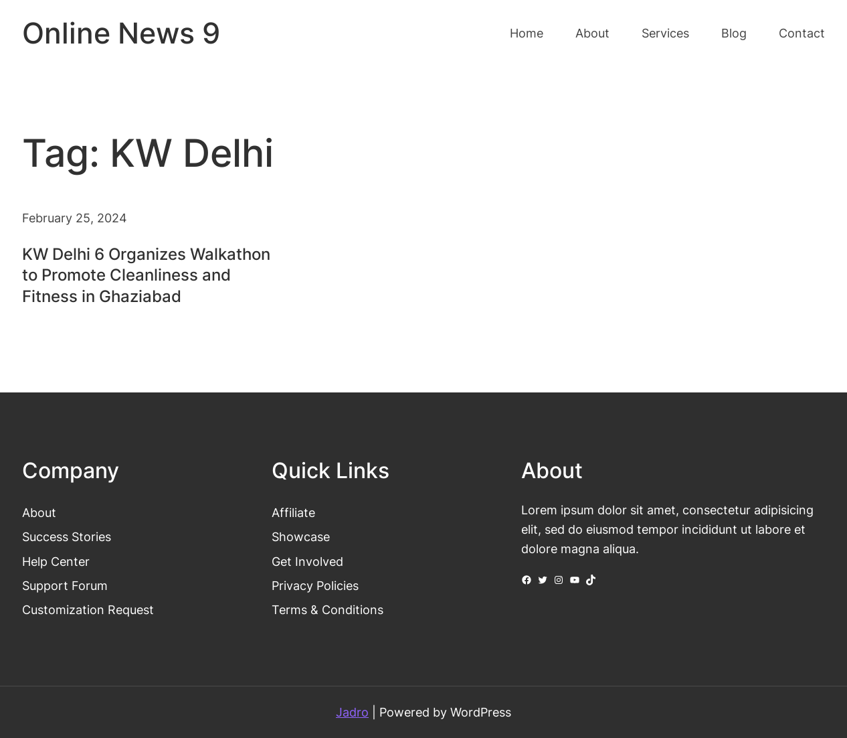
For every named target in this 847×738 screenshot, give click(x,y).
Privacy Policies (315, 585)
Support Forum (65, 585)
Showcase (301, 536)
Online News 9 (121, 33)
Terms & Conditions (327, 609)
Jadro (352, 712)
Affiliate (293, 512)
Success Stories (66, 536)
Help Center (56, 561)
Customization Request (88, 609)
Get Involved (307, 561)
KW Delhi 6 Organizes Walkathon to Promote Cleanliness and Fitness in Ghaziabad (146, 274)
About (39, 512)
